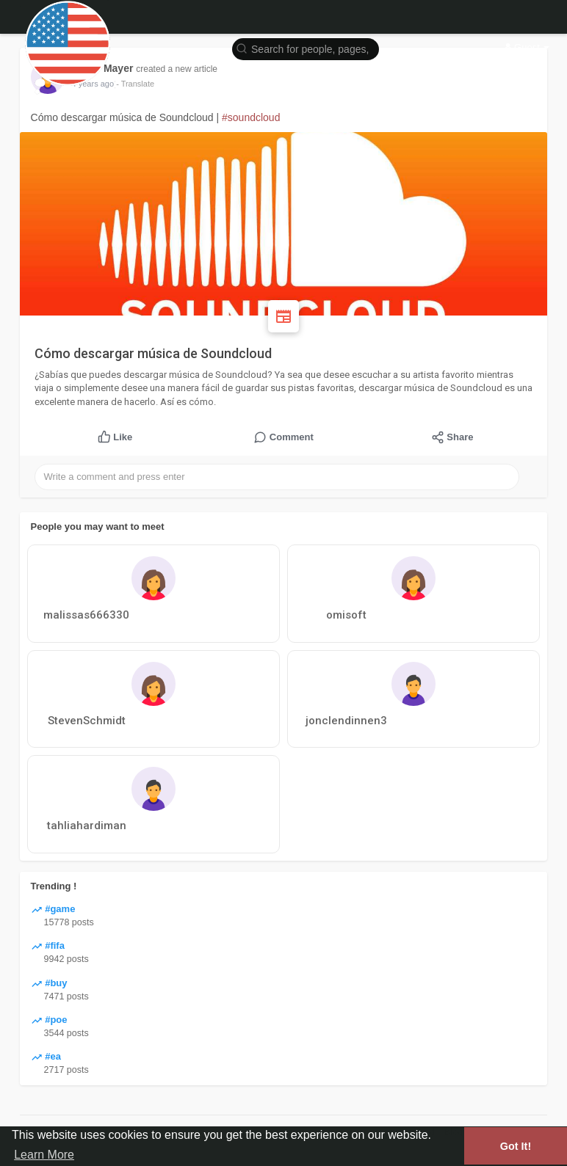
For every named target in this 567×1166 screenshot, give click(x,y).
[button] (305, 48)
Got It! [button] (515, 1146)
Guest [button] (527, 47)
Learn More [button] (44, 1154)
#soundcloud (251, 117)
